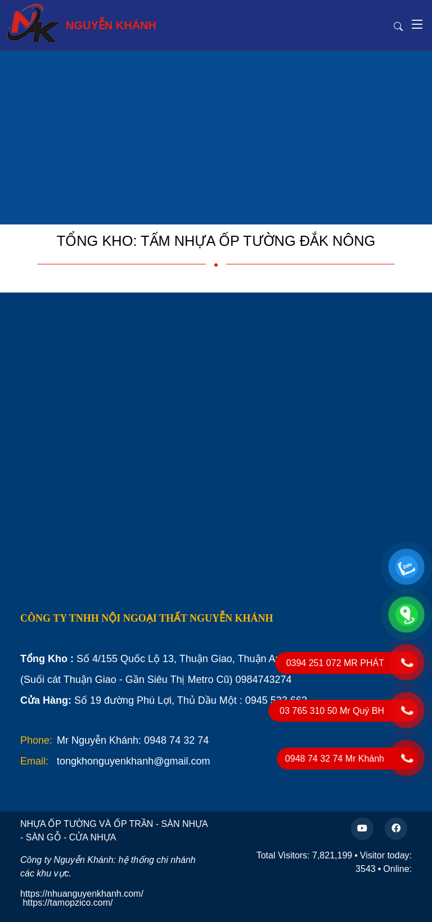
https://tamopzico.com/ (67, 902)
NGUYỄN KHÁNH (81, 23)
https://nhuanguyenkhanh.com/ (81, 893)
